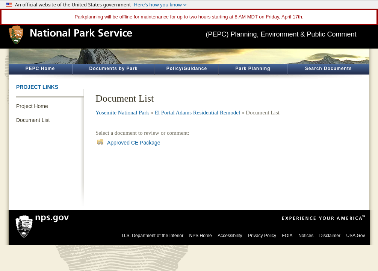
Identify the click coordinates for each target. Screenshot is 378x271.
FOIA (287, 235)
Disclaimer (329, 235)
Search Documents (328, 68)
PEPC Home (40, 68)
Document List (33, 120)
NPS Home (200, 235)
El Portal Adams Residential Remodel (197, 113)
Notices (305, 235)
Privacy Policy (262, 235)
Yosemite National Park (122, 113)
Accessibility (230, 235)
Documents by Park (113, 68)
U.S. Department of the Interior (152, 235)
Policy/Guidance (186, 68)
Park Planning (252, 68)
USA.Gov (355, 235)
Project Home (32, 106)
